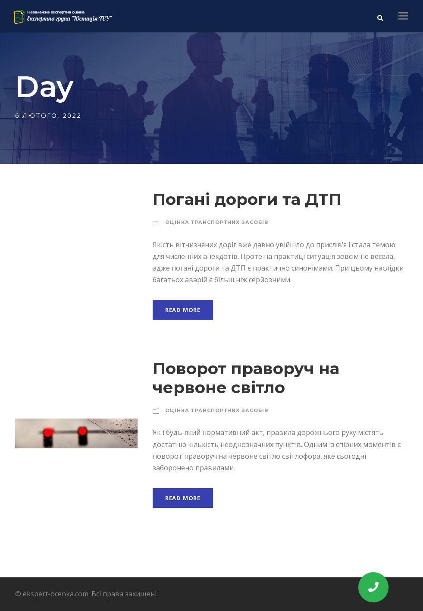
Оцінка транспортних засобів (216, 222)
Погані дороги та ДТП (247, 199)
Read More (183, 310)
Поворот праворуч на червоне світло (246, 378)
